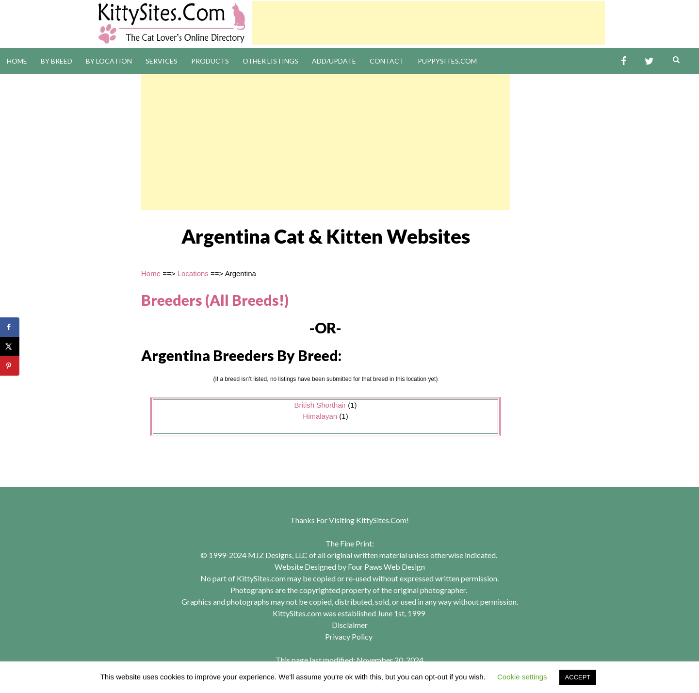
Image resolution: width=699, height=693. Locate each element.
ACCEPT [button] (578, 677)
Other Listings (270, 61)
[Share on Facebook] (9, 327)
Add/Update (334, 61)
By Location (109, 61)
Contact (387, 61)
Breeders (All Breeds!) (215, 300)
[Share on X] (9, 346)
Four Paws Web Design (386, 566)
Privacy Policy (349, 636)
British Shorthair (320, 405)
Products (210, 61)
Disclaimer (350, 624)
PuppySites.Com (447, 61)
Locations (193, 273)
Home (17, 61)
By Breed (56, 61)
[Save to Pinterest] (9, 366)
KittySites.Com (381, 520)
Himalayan (320, 416)
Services (162, 61)
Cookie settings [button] (522, 677)
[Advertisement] (428, 23)
